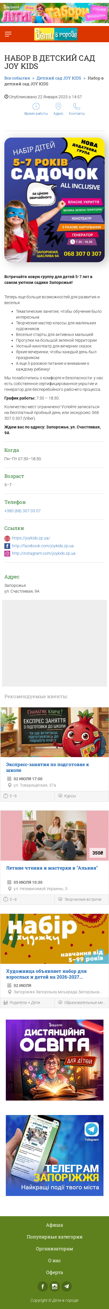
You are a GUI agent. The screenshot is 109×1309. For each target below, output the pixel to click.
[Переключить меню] (8, 34)
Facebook (42, 1286)
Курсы (67, 796)
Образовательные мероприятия (82, 1003)
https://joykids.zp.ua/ (31, 538)
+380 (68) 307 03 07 (22, 511)
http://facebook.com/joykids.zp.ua (43, 545)
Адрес (58, 109)
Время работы (36, 109)
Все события (17, 78)
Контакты (77, 109)
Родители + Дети (21, 1003)
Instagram (54, 1286)
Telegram (66, 1286)
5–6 (10, 797)
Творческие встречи (79, 899)
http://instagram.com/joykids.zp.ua (44, 553)
